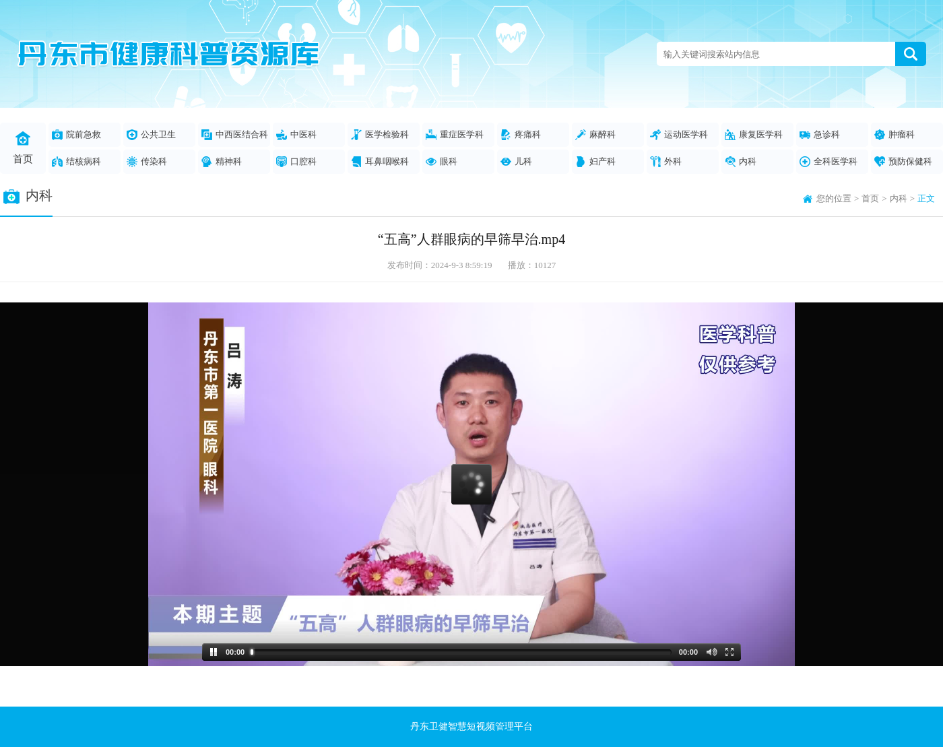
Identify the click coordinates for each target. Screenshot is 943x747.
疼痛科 (520, 134)
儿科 (516, 161)
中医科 (296, 134)
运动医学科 (679, 134)
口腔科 (296, 161)
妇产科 (595, 161)
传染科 (147, 161)
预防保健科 (903, 161)
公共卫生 (151, 134)
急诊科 (820, 134)
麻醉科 (595, 134)
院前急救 (76, 134)
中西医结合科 (234, 134)
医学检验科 (380, 134)
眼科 (441, 161)
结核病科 (76, 161)
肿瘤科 (894, 134)
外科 (666, 161)
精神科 (221, 161)
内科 (740, 161)
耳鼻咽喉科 (380, 161)
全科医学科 (828, 161)
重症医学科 (455, 134)
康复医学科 (754, 134)
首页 (23, 147)
